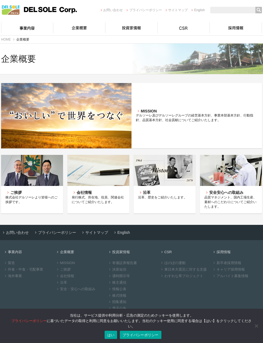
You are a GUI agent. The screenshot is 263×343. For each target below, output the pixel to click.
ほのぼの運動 (173, 263)
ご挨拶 (63, 269)
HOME (6, 39)
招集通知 (117, 302)
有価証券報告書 (122, 263)
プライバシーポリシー (143, 10)
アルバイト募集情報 (230, 276)
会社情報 (64, 276)
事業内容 (27, 27)
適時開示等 (119, 276)
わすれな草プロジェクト (181, 276)
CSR (184, 27)
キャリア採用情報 (228, 269)
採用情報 (236, 27)
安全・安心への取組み (75, 289)
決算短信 (117, 269)
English (197, 10)
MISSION (65, 263)
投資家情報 (131, 27)
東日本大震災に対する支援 (183, 269)
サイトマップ (176, 10)
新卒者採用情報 (226, 263)
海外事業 (12, 276)
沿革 (61, 282)
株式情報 (117, 295)
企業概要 (79, 27)
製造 (9, 263)
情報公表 (117, 289)
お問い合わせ (111, 10)
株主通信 (117, 282)
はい (111, 335)
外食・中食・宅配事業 (23, 269)
